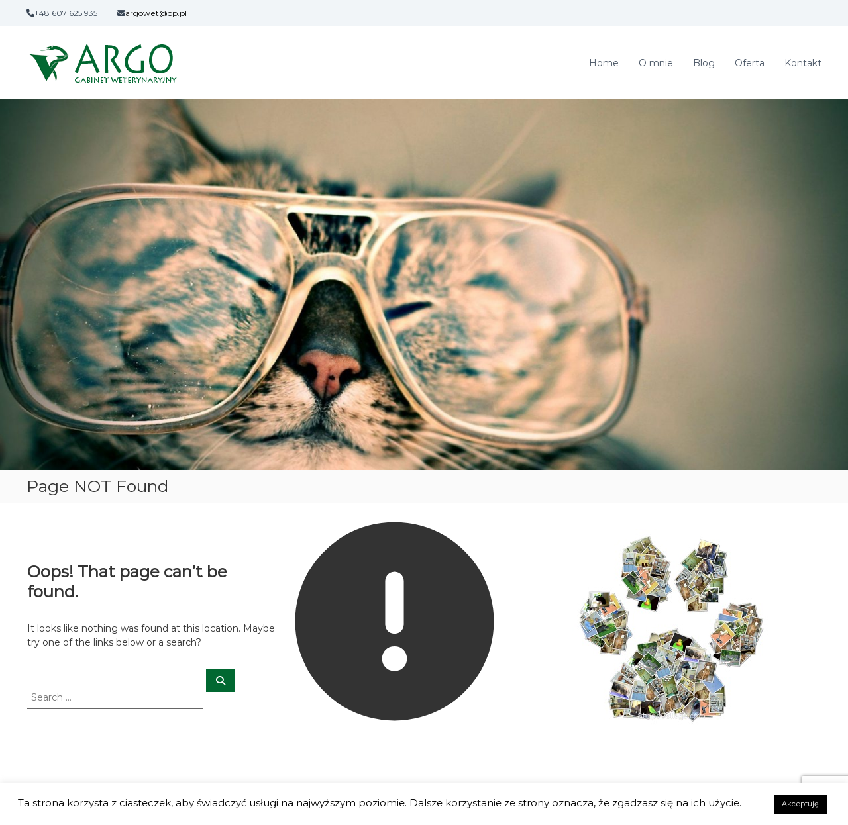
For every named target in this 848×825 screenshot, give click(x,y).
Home (604, 63)
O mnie (656, 63)
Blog (704, 63)
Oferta (750, 63)
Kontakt (803, 63)
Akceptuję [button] (800, 803)
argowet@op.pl (156, 13)
